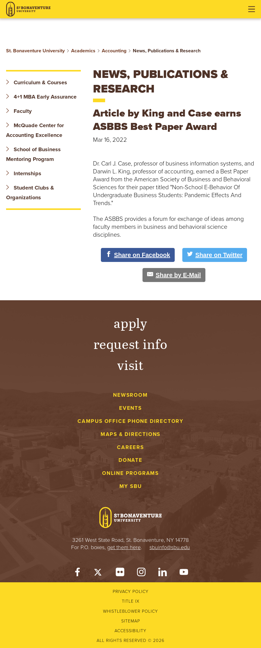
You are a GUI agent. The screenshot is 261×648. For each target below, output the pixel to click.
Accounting (114, 51)
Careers (130, 447)
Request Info (130, 343)
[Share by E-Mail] (174, 275)
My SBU (130, 486)
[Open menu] (251, 9)
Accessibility (130, 630)
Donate (130, 460)
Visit (130, 364)
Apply (131, 322)
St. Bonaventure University (35, 51)
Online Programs (130, 473)
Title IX (130, 601)
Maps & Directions (130, 434)
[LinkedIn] (162, 573)
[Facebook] (77, 573)
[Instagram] (141, 573)
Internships (23, 173)
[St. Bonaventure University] (28, 9)
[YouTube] (183, 573)
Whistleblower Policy (130, 611)
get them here (124, 547)
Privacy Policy (131, 591)
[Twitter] (98, 573)
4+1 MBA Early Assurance (42, 96)
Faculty (19, 111)
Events (130, 408)
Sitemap (130, 621)
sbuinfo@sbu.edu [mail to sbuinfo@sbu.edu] (169, 547)
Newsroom (130, 395)
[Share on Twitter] (214, 255)
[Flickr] (120, 573)
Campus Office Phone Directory (130, 421)
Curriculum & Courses (36, 82)
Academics (83, 51)
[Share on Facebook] (138, 255)
